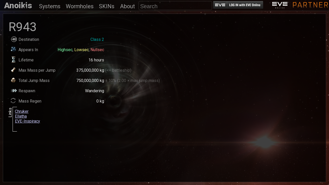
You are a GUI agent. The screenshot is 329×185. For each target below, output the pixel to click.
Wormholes (80, 6)
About (127, 6)
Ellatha (21, 116)
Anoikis (18, 5)
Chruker (22, 111)
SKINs (106, 6)
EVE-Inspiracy (27, 121)
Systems (49, 6)
